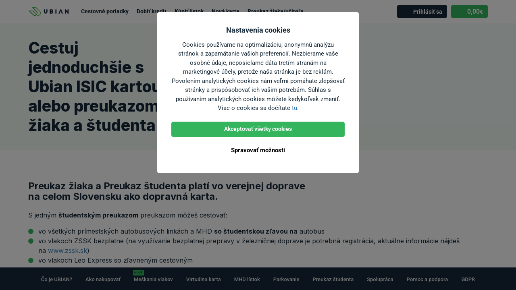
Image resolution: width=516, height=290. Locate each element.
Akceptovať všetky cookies (258, 129)
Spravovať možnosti (258, 150)
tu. (295, 108)
